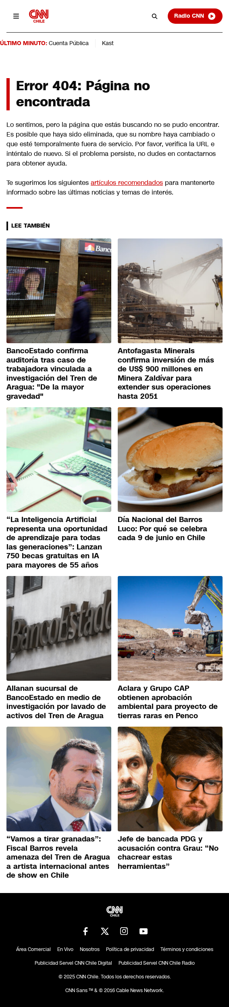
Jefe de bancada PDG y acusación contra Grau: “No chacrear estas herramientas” (168, 853)
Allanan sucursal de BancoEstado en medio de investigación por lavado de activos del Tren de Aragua (56, 702)
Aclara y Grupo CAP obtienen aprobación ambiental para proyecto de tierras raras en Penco (168, 702)
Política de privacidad (130, 949)
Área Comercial (33, 949)
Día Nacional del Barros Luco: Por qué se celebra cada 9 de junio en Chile (162, 528)
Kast (108, 43)
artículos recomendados (127, 182)
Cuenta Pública (69, 43)
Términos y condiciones (186, 949)
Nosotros (90, 949)
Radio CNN (195, 16)
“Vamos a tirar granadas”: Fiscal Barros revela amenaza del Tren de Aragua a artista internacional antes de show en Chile (58, 857)
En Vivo (65, 949)
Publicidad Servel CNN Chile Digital (73, 963)
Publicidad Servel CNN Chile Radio (157, 963)
